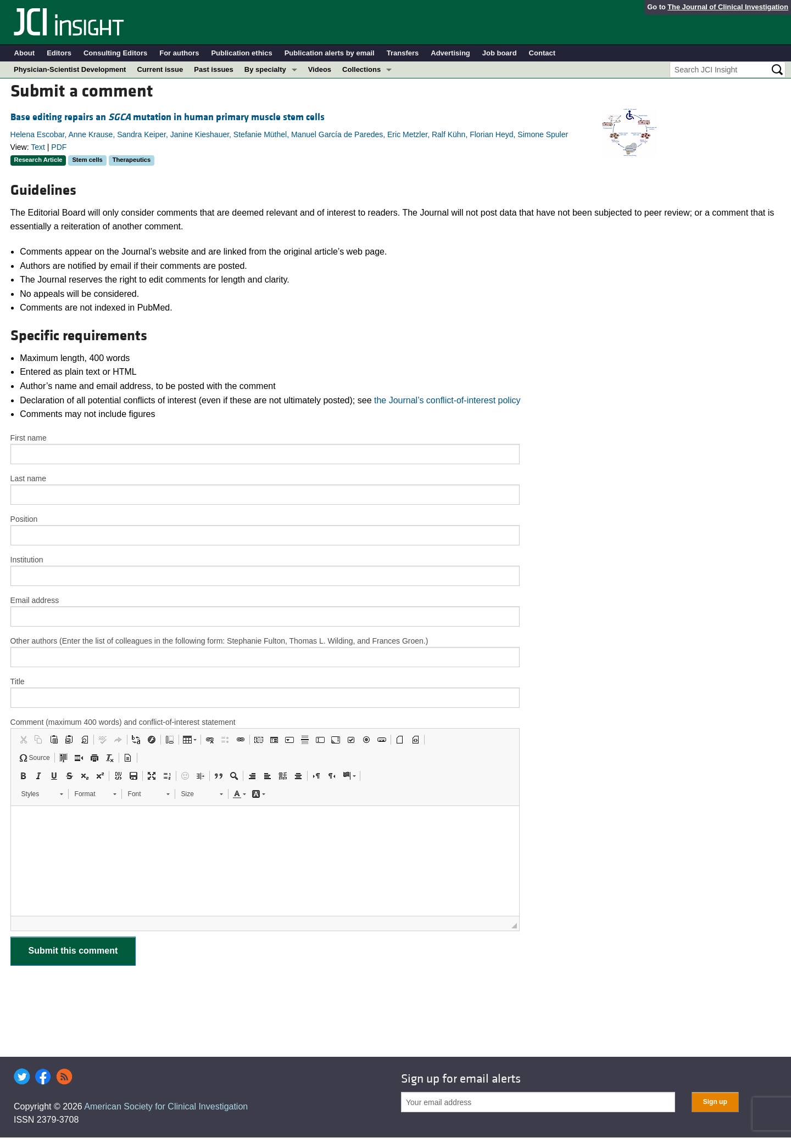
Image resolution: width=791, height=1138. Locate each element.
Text (38, 147)
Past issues (213, 69)
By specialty (265, 69)
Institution (26, 559)
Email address (34, 600)
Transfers (403, 53)
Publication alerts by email (330, 53)
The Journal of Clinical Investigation (727, 7)
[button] (23, 740)
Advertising (450, 53)
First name (28, 437)
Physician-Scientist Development (70, 69)
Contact (542, 53)
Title (17, 681)
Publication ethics (241, 53)
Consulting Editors (115, 53)
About (24, 53)
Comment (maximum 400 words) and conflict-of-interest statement (123, 722)
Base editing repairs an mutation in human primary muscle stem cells (167, 117)
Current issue (160, 69)
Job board (499, 53)
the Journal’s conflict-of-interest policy (447, 400)
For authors (179, 53)
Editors (59, 53)
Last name (28, 478)
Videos (319, 69)
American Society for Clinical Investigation (166, 1106)
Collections (361, 69)
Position (24, 519)
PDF (58, 147)
